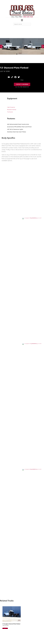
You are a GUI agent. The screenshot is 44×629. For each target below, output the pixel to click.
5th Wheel (4, 616)
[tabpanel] (11, 46)
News (12, 616)
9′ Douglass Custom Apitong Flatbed (11, 372)
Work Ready (14, 614)
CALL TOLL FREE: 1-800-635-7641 (22, 87)
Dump (3, 621)
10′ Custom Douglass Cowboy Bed (10, 320)
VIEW (5, 300)
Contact (13, 618)
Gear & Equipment (16, 610)
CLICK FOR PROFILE (35, 618)
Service (4, 608)
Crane (3, 610)
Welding (4, 611)
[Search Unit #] (22, 24)
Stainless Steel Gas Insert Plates (16, 132)
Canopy (4, 618)
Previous (1, 46)
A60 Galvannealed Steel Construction (18, 124)
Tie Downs (10, 112)
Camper (4, 613)
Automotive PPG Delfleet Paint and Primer (19, 127)
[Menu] (22, 20)
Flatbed (4, 619)
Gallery (13, 611)
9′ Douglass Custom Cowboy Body (10, 424)
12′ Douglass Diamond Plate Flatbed (11, 294)
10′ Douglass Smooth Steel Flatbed (11, 398)
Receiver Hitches (11, 109)
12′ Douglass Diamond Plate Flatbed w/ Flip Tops (14, 346)
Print (22, 80)
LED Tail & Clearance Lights (15, 129)
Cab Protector (11, 107)
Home (12, 608)
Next (43, 46)
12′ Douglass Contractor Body (9, 475)
